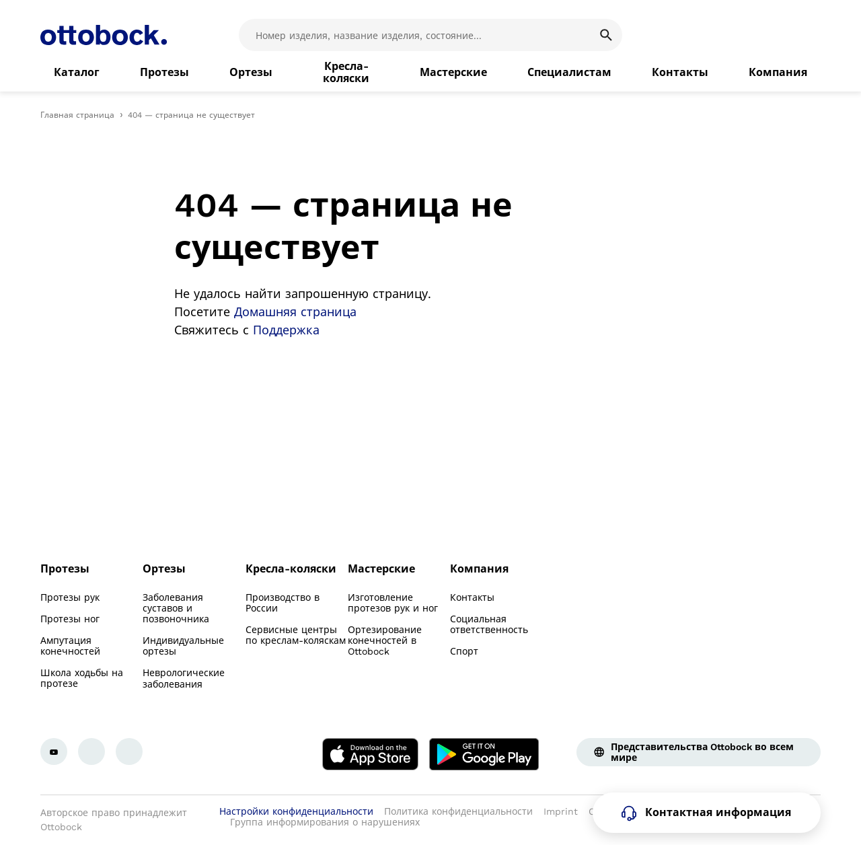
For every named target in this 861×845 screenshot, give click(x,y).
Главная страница (77, 115)
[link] (76, 73)
